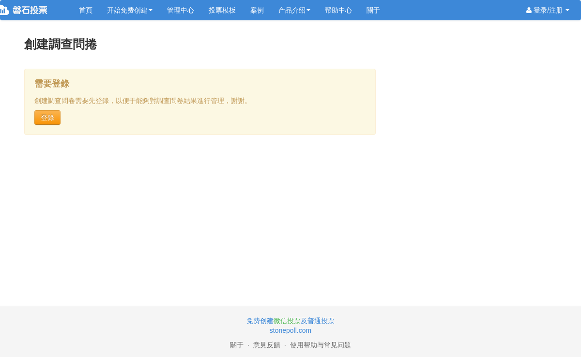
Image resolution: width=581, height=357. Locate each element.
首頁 (85, 10)
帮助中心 (338, 10)
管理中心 (180, 10)
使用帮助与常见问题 (320, 345)
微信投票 (287, 321)
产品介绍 (294, 10)
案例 (257, 10)
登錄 (47, 117)
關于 (373, 10)
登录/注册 (547, 10)
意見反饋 (266, 345)
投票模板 (222, 10)
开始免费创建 (130, 10)
